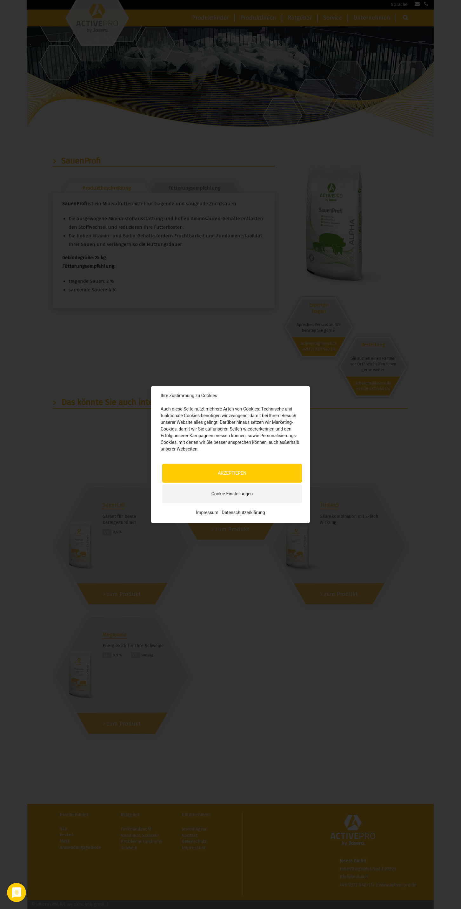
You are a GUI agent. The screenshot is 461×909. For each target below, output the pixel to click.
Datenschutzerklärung (243, 512)
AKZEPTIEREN (232, 473)
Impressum (207, 512)
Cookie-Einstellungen (232, 493)
